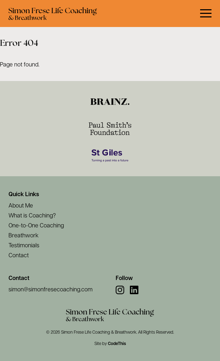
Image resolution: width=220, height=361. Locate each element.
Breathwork (24, 236)
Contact (19, 256)
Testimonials (24, 246)
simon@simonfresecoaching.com (51, 290)
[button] (205, 13)
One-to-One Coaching (36, 226)
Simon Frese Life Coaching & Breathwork (98, 332)
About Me (21, 206)
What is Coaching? (32, 216)
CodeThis (117, 344)
